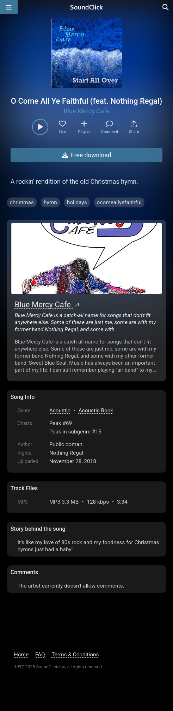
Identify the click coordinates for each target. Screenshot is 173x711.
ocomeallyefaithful (119, 202)
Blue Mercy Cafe (86, 111)
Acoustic (59, 410)
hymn (50, 202)
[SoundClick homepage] (86, 7)
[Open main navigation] (9, 7)
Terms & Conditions (75, 654)
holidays (77, 202)
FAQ (40, 654)
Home (21, 654)
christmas (22, 202)
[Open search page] (166, 7)
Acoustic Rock (96, 410)
